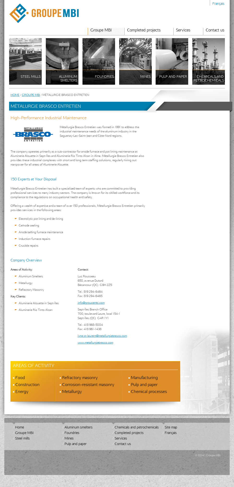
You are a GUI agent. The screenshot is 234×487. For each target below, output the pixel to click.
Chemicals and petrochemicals (137, 427)
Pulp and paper (75, 443)
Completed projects (144, 30)
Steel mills (22, 438)
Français (218, 3)
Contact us (215, 30)
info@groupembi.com (91, 302)
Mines (69, 438)
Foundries (71, 432)
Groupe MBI (101, 30)
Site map (171, 427)
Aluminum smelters (78, 427)
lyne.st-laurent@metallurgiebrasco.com (102, 336)
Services (183, 30)
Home (15, 95)
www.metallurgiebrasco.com (95, 342)
